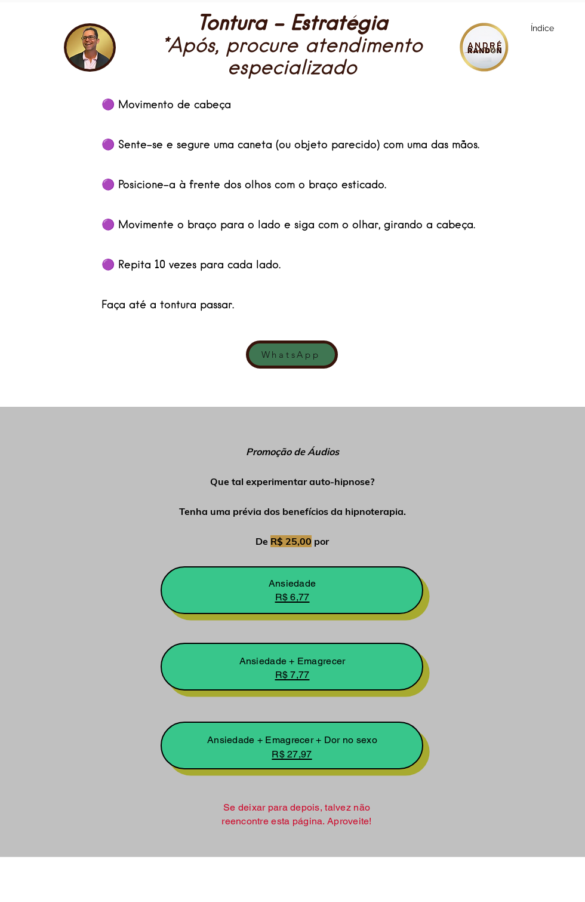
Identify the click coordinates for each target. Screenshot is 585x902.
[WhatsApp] (292, 354)
